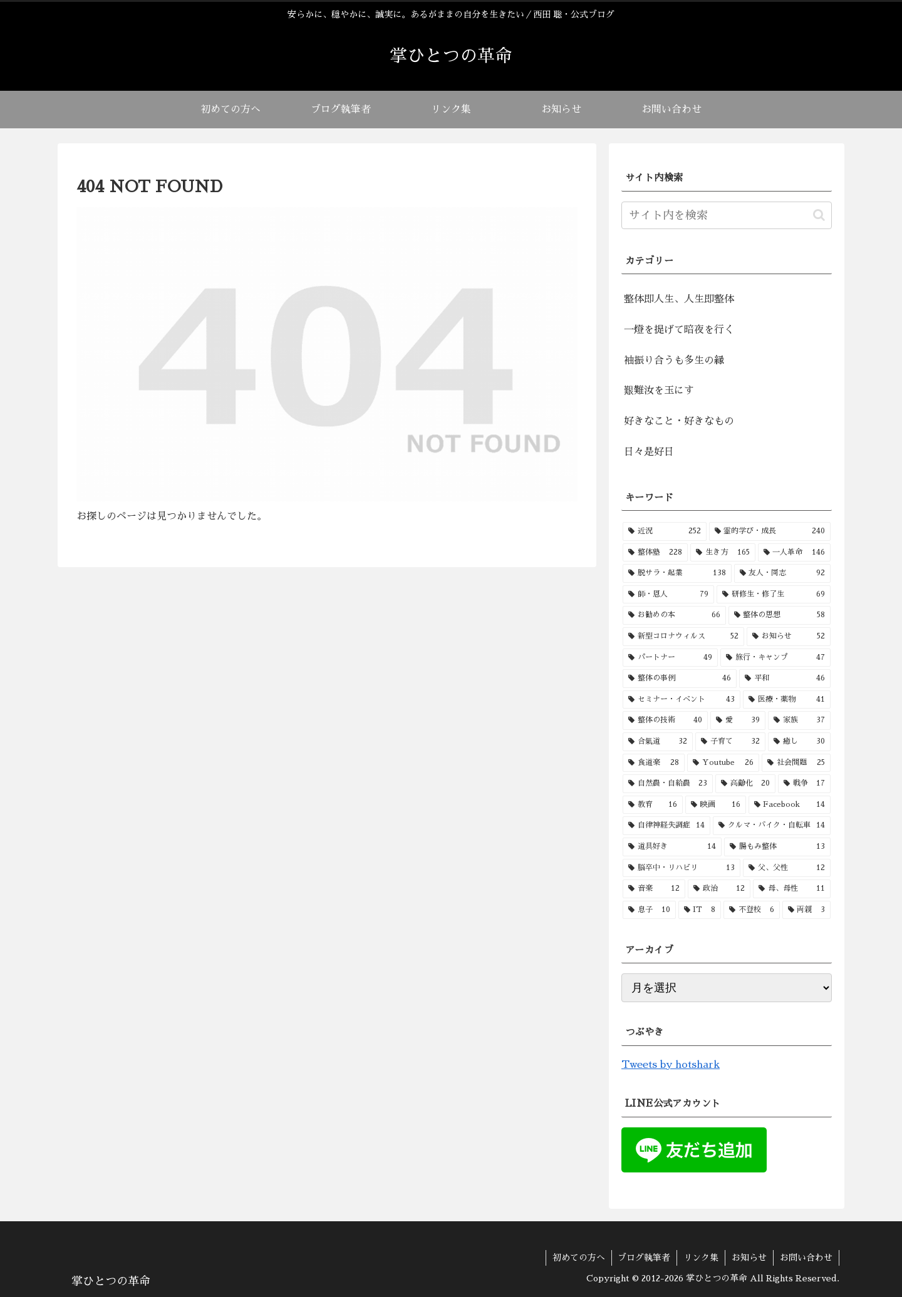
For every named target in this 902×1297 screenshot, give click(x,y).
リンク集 (700, 1257)
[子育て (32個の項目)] (730, 741)
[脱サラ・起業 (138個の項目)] (677, 573)
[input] (726, 215)
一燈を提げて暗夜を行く (679, 330)
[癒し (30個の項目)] (799, 741)
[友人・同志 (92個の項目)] (782, 573)
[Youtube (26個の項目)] (723, 763)
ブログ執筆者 (644, 1257)
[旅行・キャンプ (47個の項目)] (775, 657)
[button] (819, 215)
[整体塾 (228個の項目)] (655, 552)
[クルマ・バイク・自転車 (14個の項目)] (772, 825)
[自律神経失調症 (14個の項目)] (666, 825)
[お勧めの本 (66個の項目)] (674, 615)
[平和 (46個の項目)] (785, 678)
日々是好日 (649, 452)
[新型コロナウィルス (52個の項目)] (683, 636)
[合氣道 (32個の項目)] (658, 741)
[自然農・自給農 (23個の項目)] (668, 783)
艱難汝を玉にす (659, 391)
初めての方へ (578, 1257)
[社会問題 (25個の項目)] (796, 763)
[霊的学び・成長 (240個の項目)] (770, 531)
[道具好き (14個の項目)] (672, 847)
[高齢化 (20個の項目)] (745, 783)
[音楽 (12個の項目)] (654, 888)
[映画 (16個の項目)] (715, 805)
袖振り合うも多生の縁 (674, 361)
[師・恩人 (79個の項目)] (668, 594)
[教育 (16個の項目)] (653, 805)
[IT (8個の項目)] (700, 910)
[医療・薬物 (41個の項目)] (787, 699)
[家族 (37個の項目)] (799, 720)
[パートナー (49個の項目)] (670, 657)
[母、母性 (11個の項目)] (792, 888)
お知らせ (749, 1257)
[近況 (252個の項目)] (665, 531)
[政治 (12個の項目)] (719, 888)
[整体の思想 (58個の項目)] (779, 615)
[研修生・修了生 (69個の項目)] (774, 594)
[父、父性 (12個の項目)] (787, 868)
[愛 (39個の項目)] (737, 720)
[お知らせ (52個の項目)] (789, 636)
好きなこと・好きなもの (679, 421)
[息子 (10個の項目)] (649, 910)
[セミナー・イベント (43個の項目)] (681, 699)
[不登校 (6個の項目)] (751, 910)
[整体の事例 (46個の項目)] (680, 678)
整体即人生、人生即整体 (679, 299)
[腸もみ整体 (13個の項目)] (777, 847)
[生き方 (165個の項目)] (722, 552)
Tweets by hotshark (670, 1065)
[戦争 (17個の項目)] (804, 783)
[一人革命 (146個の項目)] (794, 552)
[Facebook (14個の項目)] (790, 805)
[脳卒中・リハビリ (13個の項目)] (681, 868)
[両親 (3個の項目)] (806, 910)
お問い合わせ (806, 1257)
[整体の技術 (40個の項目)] (665, 720)
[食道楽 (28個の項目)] (654, 763)
